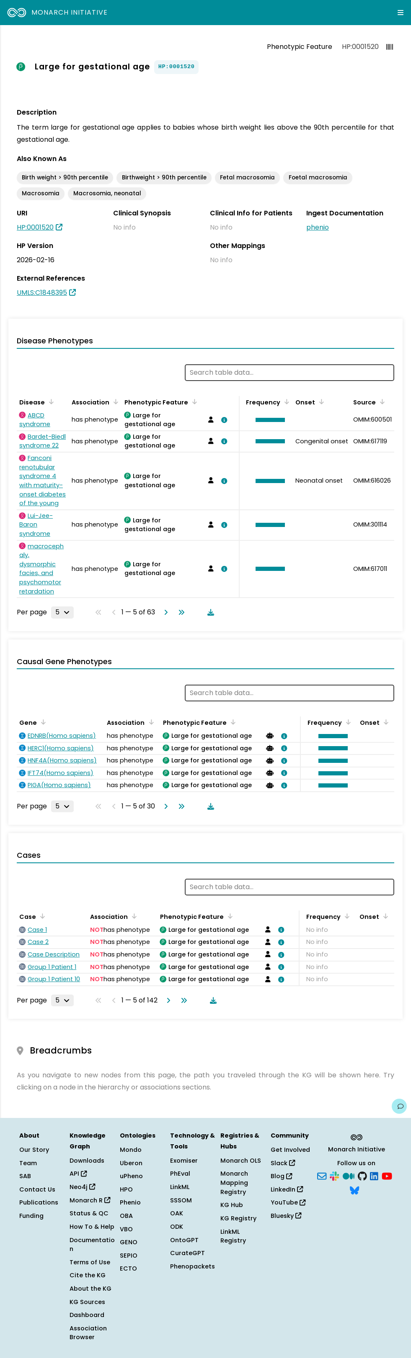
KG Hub (231, 1205)
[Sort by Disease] (50, 401)
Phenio (130, 1202)
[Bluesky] (354, 1189)
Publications (38, 1202)
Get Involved (290, 1150)
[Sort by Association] (114, 401)
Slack (283, 1163)
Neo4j (82, 1187)
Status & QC (89, 1213)
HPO (126, 1189)
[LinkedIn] (374, 1175)
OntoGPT (184, 1240)
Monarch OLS (240, 1160)
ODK (176, 1226)
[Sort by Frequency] (285, 401)
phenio (317, 227)
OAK (176, 1213)
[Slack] (334, 1175)
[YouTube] (387, 1175)
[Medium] (348, 1175)
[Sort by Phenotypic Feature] (193, 401)
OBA (126, 1216)
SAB (25, 1176)
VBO (126, 1229)
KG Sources (87, 1302)
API (78, 1173)
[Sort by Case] (41, 916)
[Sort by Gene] (42, 722)
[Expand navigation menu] (400, 12)
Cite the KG (88, 1275)
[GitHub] (362, 1175)
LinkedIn (287, 1189)
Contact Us (37, 1189)
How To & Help (92, 1226)
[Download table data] (209, 612)
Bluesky (286, 1216)
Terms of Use (90, 1262)
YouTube (288, 1202)
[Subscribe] (321, 1175)
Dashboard (87, 1315)
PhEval (180, 1173)
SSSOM (181, 1200)
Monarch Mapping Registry (234, 1182)
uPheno (131, 1176)
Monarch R (90, 1200)
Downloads (87, 1160)
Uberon (131, 1163)
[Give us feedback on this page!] (399, 1106)
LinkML (179, 1187)
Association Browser (88, 1333)
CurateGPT (187, 1253)
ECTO (128, 1268)
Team (28, 1163)
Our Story (34, 1150)
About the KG (90, 1288)
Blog (281, 1176)
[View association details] (223, 420)
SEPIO (128, 1255)
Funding (31, 1216)
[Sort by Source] (381, 401)
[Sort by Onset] (320, 401)
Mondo (131, 1150)
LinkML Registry (233, 1236)
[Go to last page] (179, 612)
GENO (128, 1242)
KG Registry (238, 1218)
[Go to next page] (164, 612)
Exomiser (184, 1160)
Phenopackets (192, 1266)
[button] (268, 420)
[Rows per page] (62, 612)
